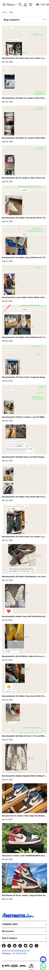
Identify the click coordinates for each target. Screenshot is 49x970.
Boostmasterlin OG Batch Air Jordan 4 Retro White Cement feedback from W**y (24, 138)
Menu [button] (10, 4)
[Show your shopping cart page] (30, 4)
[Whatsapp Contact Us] (43, 966)
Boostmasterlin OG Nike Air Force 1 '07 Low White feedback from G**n (24, 736)
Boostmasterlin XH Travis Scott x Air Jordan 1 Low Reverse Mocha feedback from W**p (24, 58)
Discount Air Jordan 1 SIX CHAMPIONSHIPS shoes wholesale (24, 856)
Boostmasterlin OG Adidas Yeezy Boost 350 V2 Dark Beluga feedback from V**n (24, 696)
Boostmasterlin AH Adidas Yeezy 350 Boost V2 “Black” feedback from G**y (24, 257)
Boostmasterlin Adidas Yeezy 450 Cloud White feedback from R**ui (24, 616)
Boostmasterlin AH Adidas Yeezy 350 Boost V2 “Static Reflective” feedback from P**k (24, 337)
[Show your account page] (25, 4)
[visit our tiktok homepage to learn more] (20, 946)
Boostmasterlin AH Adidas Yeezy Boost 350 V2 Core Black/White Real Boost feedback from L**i (24, 497)
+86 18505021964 (19, 953)
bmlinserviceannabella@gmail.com (16, 951)
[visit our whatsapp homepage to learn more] (36, 946)
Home (4, 12)
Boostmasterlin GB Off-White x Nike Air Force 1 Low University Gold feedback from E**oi (24, 656)
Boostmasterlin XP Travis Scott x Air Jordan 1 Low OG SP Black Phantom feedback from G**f (24, 537)
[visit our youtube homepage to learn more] (15, 946)
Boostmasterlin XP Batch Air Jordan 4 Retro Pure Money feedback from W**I (24, 98)
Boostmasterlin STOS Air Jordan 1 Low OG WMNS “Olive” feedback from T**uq (23, 417)
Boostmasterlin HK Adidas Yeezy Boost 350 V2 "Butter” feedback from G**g (24, 218)
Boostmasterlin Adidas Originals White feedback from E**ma (24, 776)
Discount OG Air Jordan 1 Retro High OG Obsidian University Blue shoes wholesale (24, 816)
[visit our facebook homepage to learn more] (4, 946)
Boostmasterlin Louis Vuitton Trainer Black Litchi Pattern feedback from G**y (24, 297)
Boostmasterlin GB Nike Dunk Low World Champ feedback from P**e (24, 457)
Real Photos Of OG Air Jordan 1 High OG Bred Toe (23, 895)
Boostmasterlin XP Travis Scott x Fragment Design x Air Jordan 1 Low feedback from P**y (24, 377)
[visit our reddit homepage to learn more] (25, 946)
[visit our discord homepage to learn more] (31, 946)
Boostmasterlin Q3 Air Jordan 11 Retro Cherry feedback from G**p (24, 178)
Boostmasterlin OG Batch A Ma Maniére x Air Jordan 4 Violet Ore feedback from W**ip (24, 576)
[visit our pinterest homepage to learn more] (9, 946)
